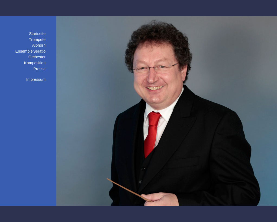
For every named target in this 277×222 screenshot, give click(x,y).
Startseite (37, 33)
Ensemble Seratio (30, 51)
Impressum (36, 79)
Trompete (37, 39)
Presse (39, 69)
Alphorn (39, 45)
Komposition (35, 63)
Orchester (37, 57)
